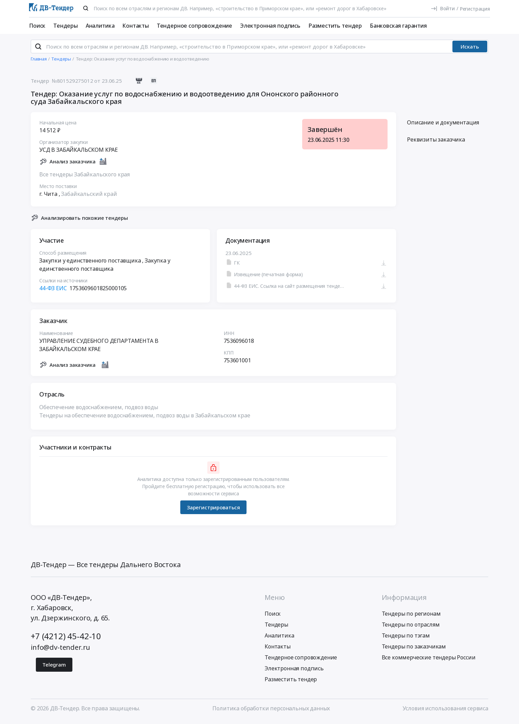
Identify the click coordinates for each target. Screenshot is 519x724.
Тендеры (65, 25)
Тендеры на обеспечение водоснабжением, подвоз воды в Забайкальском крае (144, 418)
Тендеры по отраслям (411, 627)
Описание (443, 125)
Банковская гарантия (398, 25)
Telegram (54, 667)
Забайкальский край (89, 196)
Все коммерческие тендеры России (429, 660)
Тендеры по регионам (411, 616)
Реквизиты (436, 142)
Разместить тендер (335, 25)
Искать (470, 49)
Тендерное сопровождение (194, 25)
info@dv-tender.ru (60, 650)
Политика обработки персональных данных (271, 711)
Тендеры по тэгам (406, 638)
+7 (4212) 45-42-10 (66, 639)
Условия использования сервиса (445, 711)
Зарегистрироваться (213, 510)
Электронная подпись (270, 25)
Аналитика (100, 25)
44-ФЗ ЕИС (53, 291)
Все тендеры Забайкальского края (84, 177)
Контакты (135, 25)
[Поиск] (85, 8)
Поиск (37, 25)
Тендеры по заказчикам (414, 649)
